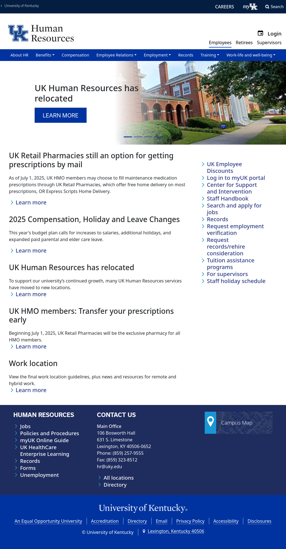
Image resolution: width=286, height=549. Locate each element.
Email (161, 521)
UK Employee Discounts (224, 167)
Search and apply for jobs (234, 209)
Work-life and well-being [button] (249, 55)
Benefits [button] (43, 55)
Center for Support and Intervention (232, 188)
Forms (28, 468)
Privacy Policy (190, 521)
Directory (115, 484)
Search (277, 6)
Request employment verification (235, 229)
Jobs (25, 426)
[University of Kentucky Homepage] (143, 508)
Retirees (244, 42)
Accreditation (105, 521)
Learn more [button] (60, 115)
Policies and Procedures (49, 433)
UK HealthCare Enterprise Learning (44, 450)
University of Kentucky (21, 6)
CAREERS (224, 7)
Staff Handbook (228, 198)
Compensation (75, 55)
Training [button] (208, 55)
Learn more (31, 202)
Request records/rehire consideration (226, 247)
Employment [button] (156, 55)
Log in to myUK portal (236, 178)
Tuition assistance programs (230, 263)
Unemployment (39, 475)
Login (275, 33)
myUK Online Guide (44, 440)
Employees (220, 42)
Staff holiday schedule (236, 281)
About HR (19, 55)
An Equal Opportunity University (48, 521)
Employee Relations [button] (114, 55)
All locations (119, 477)
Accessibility (226, 521)
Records (185, 55)
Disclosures (259, 521)
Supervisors (269, 42)
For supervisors (227, 274)
